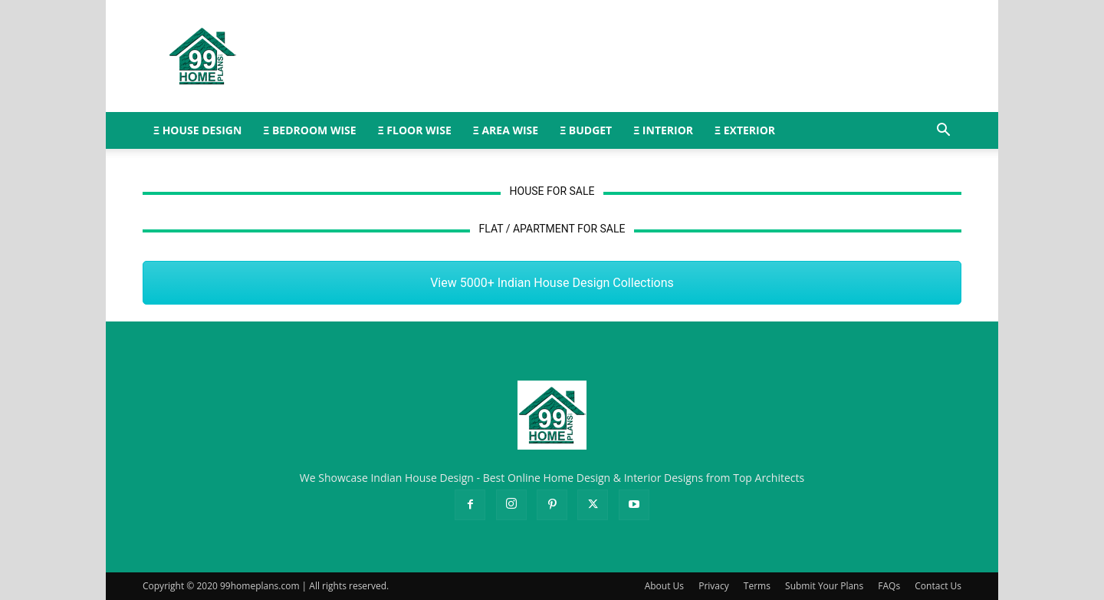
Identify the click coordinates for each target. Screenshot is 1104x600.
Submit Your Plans (824, 585)
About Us (664, 585)
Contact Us (938, 585)
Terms (757, 585)
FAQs (889, 585)
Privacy (713, 585)
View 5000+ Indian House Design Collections (552, 282)
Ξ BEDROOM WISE (309, 130)
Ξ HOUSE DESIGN (197, 130)
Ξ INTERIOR (663, 130)
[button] (943, 131)
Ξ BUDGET (586, 130)
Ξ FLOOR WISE (415, 130)
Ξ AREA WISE (505, 130)
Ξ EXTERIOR (745, 130)
